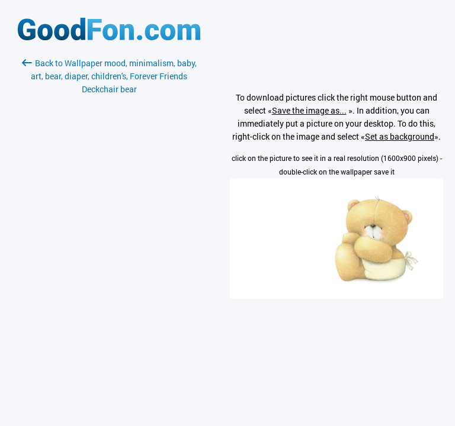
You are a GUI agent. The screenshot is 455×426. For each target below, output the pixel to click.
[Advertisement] (109, 236)
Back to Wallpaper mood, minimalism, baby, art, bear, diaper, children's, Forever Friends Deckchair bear (109, 76)
